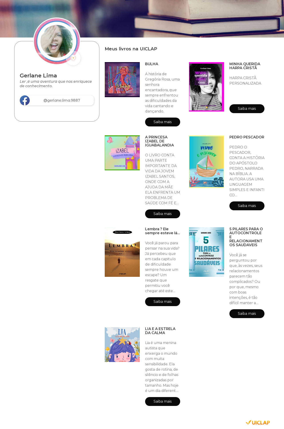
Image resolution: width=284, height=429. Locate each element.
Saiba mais (163, 122)
